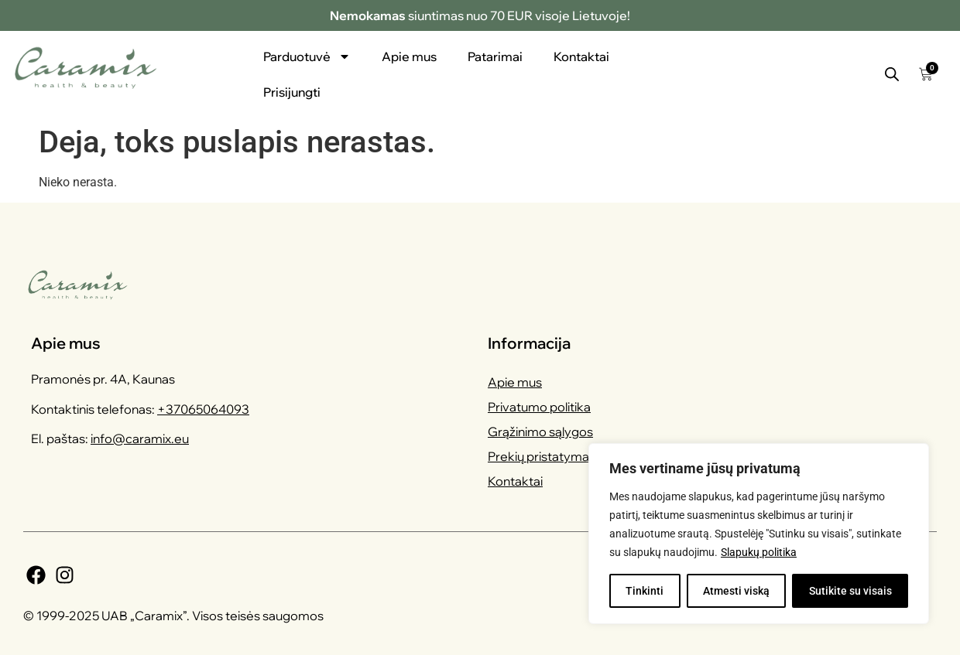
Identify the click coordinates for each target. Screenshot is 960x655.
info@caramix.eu (140, 438)
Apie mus (409, 56)
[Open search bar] (892, 74)
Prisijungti (292, 92)
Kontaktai (581, 56)
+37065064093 (203, 409)
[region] (758, 533)
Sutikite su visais (850, 591)
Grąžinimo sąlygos (540, 431)
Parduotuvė (307, 56)
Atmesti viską (736, 591)
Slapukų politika (759, 552)
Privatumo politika (539, 406)
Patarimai (495, 56)
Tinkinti (644, 591)
